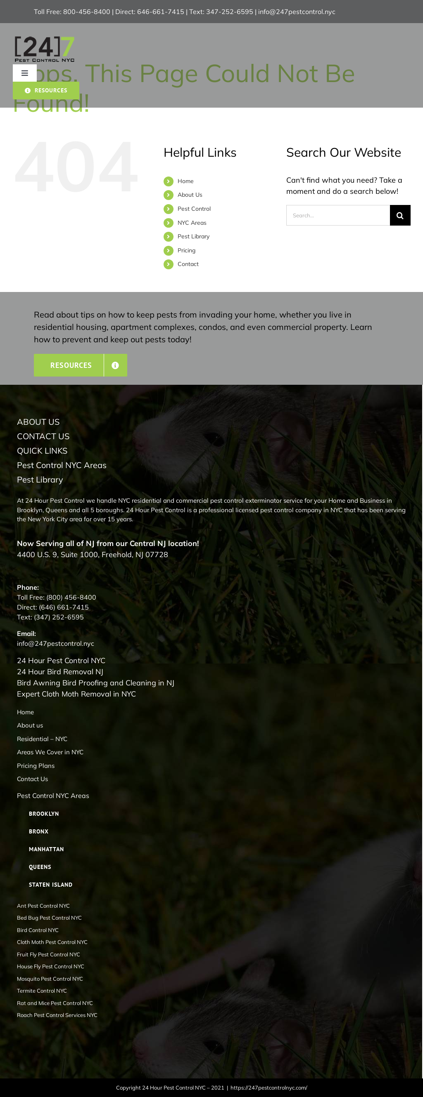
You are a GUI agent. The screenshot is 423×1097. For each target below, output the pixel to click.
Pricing (186, 250)
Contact (188, 264)
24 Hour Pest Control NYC (61, 660)
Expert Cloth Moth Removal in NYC (76, 694)
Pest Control (194, 208)
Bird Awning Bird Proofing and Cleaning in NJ (95, 682)
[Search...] (338, 215)
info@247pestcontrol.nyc (296, 11)
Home (186, 181)
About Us (190, 194)
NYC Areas (192, 222)
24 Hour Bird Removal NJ (60, 671)
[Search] (400, 215)
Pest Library (193, 236)
